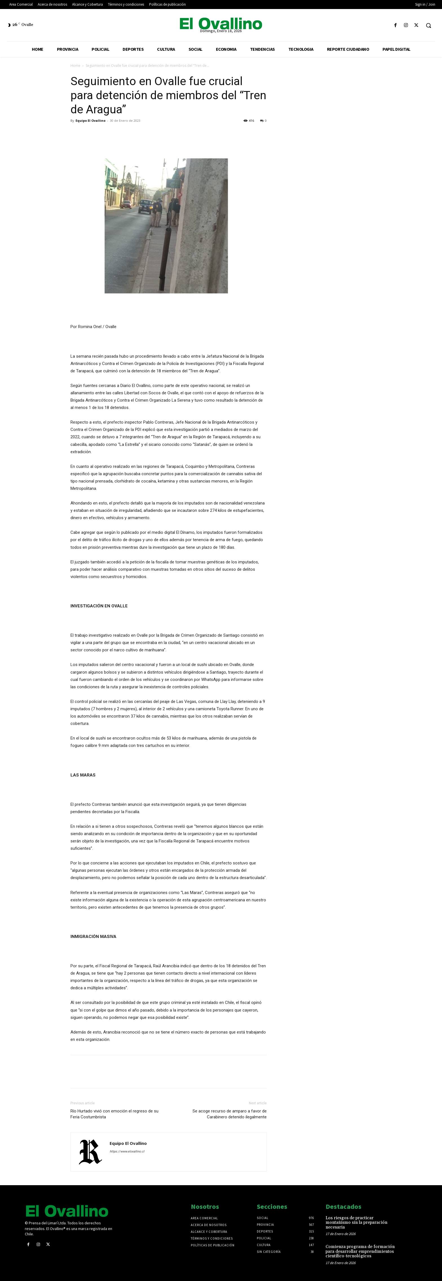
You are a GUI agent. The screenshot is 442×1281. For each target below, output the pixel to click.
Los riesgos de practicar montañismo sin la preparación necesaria (356, 1222)
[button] (428, 25)
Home (75, 65)
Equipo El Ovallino (90, 120)
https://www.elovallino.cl (127, 1151)
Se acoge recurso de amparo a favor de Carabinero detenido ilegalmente (230, 1114)
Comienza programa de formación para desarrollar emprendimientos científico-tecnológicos (360, 1251)
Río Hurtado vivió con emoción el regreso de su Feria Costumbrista (114, 1114)
